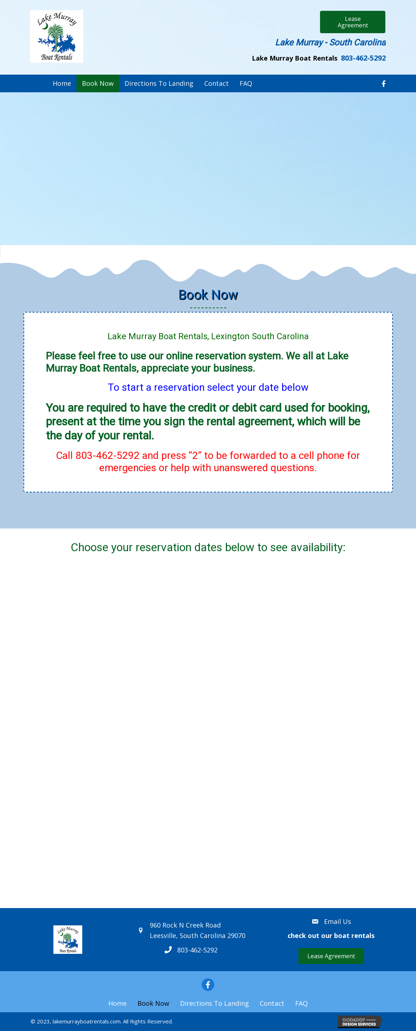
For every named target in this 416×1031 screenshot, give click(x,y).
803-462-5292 (363, 58)
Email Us (337, 921)
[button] (353, 22)
